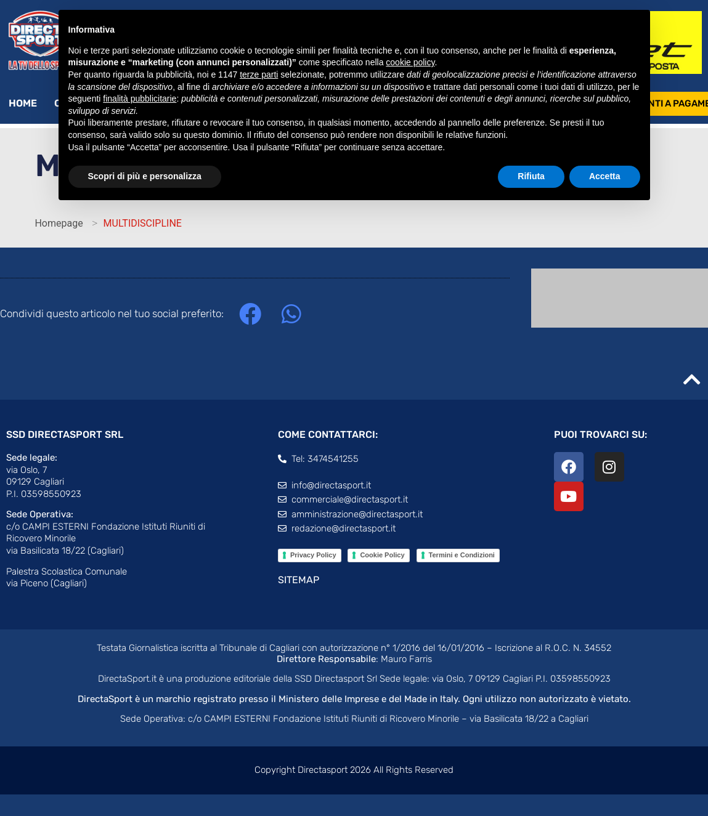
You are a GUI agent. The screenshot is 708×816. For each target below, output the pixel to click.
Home (23, 103)
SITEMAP (298, 580)
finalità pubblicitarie (139, 98)
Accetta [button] (605, 176)
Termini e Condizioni (462, 555)
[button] (250, 314)
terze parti (259, 74)
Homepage (59, 223)
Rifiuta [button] (531, 176)
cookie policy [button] (410, 62)
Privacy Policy (313, 555)
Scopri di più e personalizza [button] (144, 176)
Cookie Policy (382, 555)
